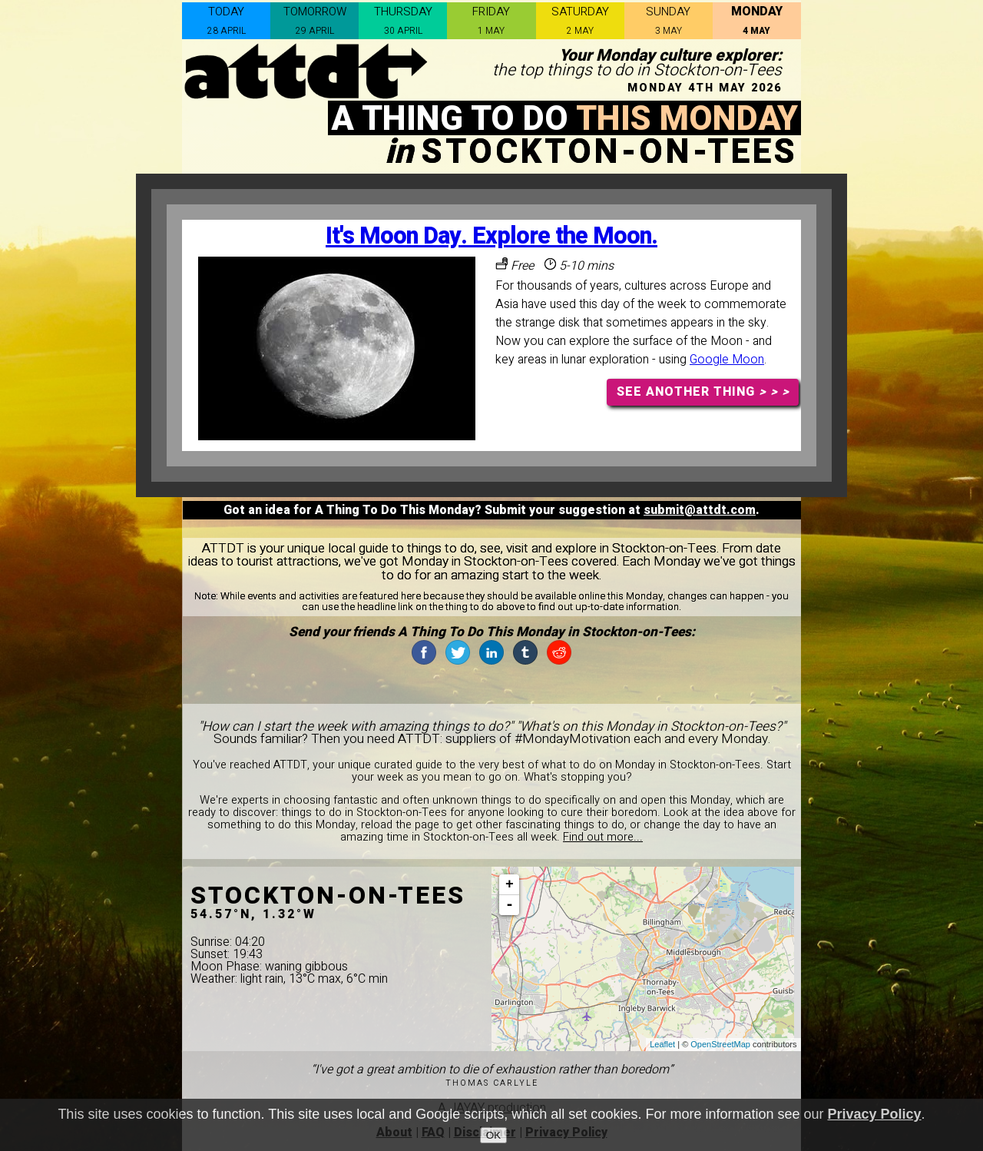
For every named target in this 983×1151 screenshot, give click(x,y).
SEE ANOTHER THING (703, 392)
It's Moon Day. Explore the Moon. (491, 236)
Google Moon (727, 359)
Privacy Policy (875, 1114)
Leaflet (662, 1044)
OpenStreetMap (720, 1044)
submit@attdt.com (700, 510)
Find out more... (603, 837)
